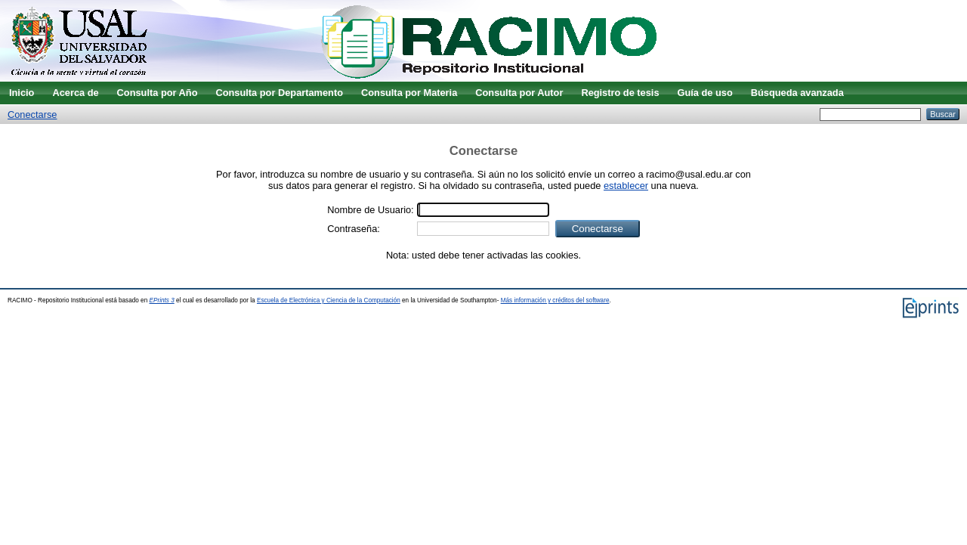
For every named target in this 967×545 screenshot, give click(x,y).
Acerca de (75, 92)
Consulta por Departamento (279, 92)
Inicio (21, 92)
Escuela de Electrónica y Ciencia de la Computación (328, 300)
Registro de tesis (620, 92)
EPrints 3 (162, 300)
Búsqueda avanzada (797, 92)
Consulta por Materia (409, 92)
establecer (626, 185)
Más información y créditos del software (555, 300)
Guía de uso (705, 92)
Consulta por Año (157, 92)
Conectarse (32, 114)
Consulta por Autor (519, 92)
